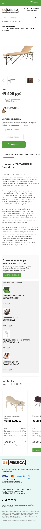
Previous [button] (3, 80)
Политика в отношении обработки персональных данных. (20, 520)
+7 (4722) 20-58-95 (31, 9)
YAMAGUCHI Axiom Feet (20, 363)
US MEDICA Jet (20, 319)
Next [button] (39, 80)
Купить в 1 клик (12, 137)
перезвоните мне (11, 275)
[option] (12, 80)
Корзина (36, 3)
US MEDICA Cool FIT (20, 297)
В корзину (13, 144)
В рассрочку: (11, 445)
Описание (8, 154)
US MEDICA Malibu (12, 421)
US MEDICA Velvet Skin (20, 341)
